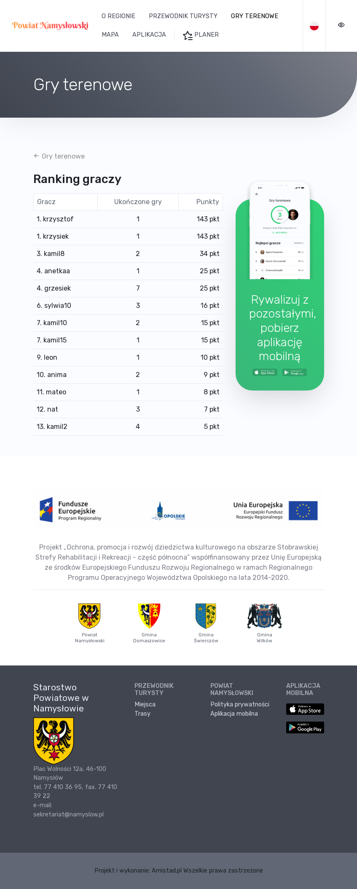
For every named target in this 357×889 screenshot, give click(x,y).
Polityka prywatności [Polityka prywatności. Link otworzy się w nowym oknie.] (239, 704)
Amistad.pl (167, 870)
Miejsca (145, 704)
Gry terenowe (254, 16)
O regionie (118, 16)
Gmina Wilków (264, 623)
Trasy (142, 713)
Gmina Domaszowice (149, 623)
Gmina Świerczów (206, 623)
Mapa (110, 34)
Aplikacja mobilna (234, 713)
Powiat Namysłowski (90, 623)
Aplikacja (149, 34)
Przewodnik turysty (183, 16)
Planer (201, 35)
